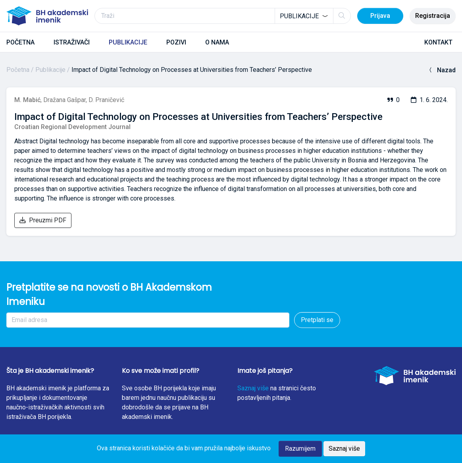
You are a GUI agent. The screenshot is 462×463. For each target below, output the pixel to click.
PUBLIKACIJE (128, 42)
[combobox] (304, 15)
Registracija (432, 15)
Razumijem (300, 448)
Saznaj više (253, 388)
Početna (17, 69)
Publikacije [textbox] (299, 16)
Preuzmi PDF (42, 220)
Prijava (380, 15)
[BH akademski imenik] (47, 15)
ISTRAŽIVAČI (72, 42)
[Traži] (222, 16)
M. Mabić (27, 100)
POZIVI (176, 42)
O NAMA (217, 42)
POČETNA (20, 42)
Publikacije (50, 69)
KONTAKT (438, 42)
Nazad (441, 70)
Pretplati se (317, 320)
